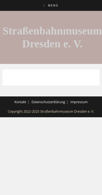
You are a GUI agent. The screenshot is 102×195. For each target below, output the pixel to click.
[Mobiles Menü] (51, 5)
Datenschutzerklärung (48, 102)
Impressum (79, 102)
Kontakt (20, 102)
